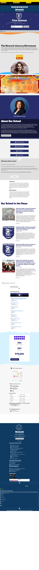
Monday (11, 460)
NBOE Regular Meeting (15, 384)
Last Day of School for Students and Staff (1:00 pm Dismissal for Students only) (19, 364)
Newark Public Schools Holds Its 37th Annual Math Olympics (26, 310)
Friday (11, 467)
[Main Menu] (3, 31)
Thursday (11, 465)
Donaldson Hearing (14, 368)
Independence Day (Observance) (17, 376)
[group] (19, 409)
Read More (18, 306)
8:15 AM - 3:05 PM (22, 460)
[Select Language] (13, 4)
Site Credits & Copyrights (19, 506)
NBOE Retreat (13, 380)
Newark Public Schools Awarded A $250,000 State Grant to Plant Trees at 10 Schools (26, 294)
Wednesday (12, 463)
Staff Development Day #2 (16, 392)
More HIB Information (15, 476)
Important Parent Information (6, 556)
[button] (19, 121)
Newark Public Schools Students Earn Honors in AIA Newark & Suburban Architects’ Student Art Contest (26, 276)
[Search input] (17, 27)
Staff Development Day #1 (16, 388)
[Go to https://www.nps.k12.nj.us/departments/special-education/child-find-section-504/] (11, 546)
